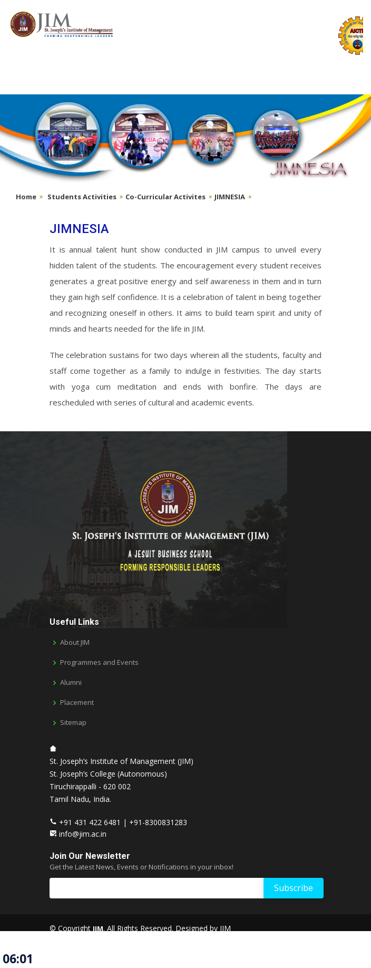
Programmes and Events (99, 662)
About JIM (75, 642)
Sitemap (73, 722)
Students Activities (81, 196)
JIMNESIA (229, 196)
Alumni (71, 682)
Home (26, 196)
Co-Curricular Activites (165, 196)
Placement (77, 702)
